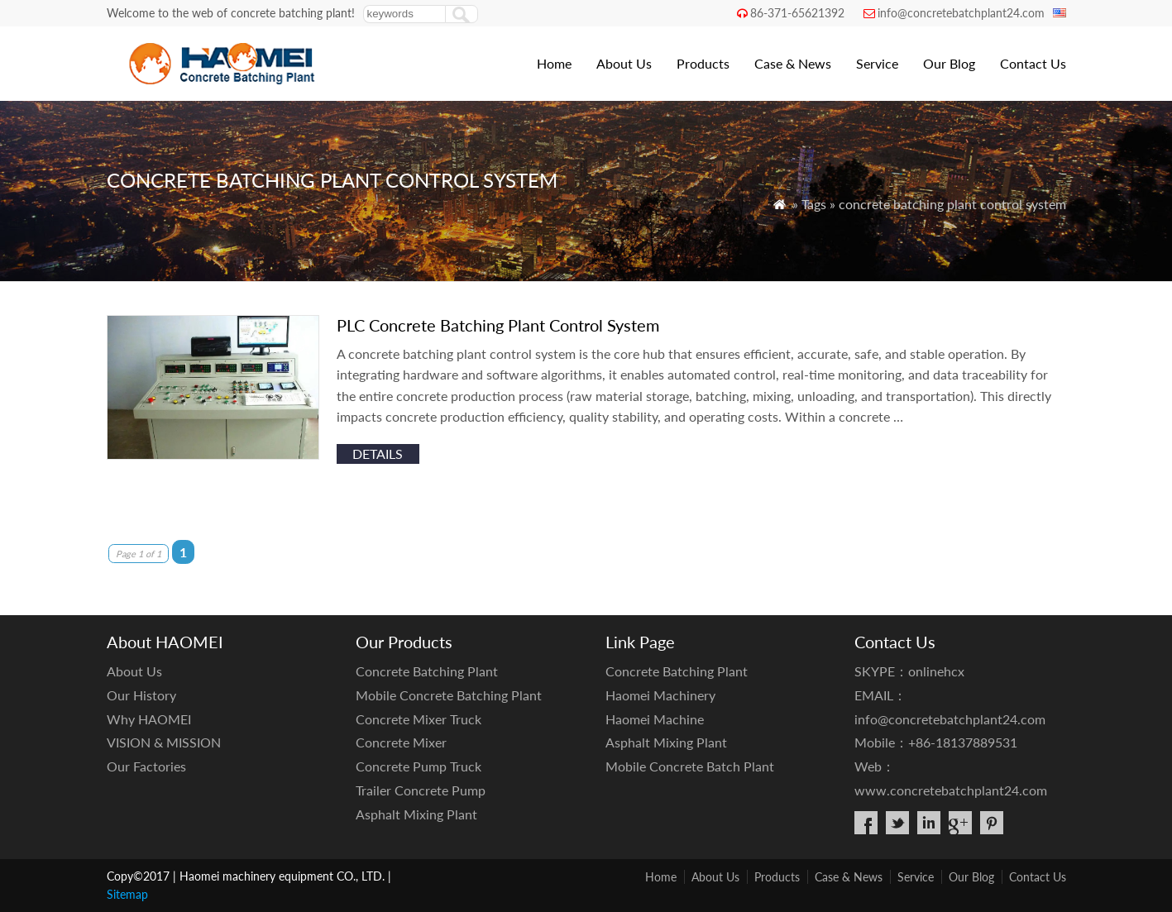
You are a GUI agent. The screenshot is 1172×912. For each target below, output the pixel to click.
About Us (624, 63)
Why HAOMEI (149, 719)
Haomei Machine (654, 719)
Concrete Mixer (401, 742)
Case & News (792, 63)
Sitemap (127, 894)
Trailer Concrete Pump (421, 790)
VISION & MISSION (164, 742)
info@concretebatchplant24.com (961, 13)
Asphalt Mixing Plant (416, 814)
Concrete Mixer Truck (418, 719)
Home (554, 63)
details (377, 453)
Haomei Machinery (660, 695)
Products (703, 63)
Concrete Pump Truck (418, 766)
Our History (141, 695)
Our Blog (949, 63)
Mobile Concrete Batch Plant (689, 766)
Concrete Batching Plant (427, 671)
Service (877, 63)
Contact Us (1033, 63)
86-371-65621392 (797, 13)
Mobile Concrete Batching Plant (449, 695)
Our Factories (146, 766)
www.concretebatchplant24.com (950, 790)
